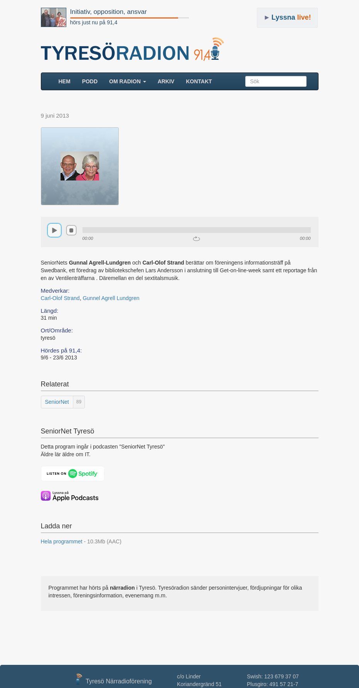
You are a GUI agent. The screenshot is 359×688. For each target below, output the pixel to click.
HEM (67, 80)
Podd (90, 81)
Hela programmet (81, 541)
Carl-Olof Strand (60, 298)
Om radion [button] (127, 81)
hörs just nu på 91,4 (94, 22)
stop (71, 230)
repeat (196, 238)
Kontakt (199, 81)
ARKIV (166, 81)
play (54, 230)
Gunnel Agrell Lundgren (111, 298)
